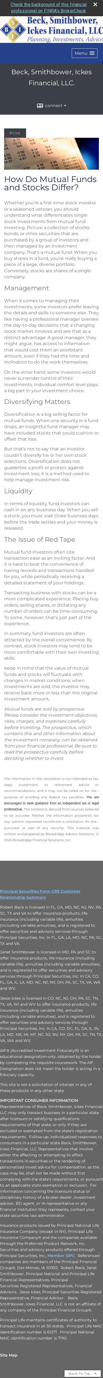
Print (15, 131)
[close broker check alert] (95, 3)
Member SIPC (61, 1254)
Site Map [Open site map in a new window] (9, 1353)
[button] (85, 52)
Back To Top (82, 1372)
